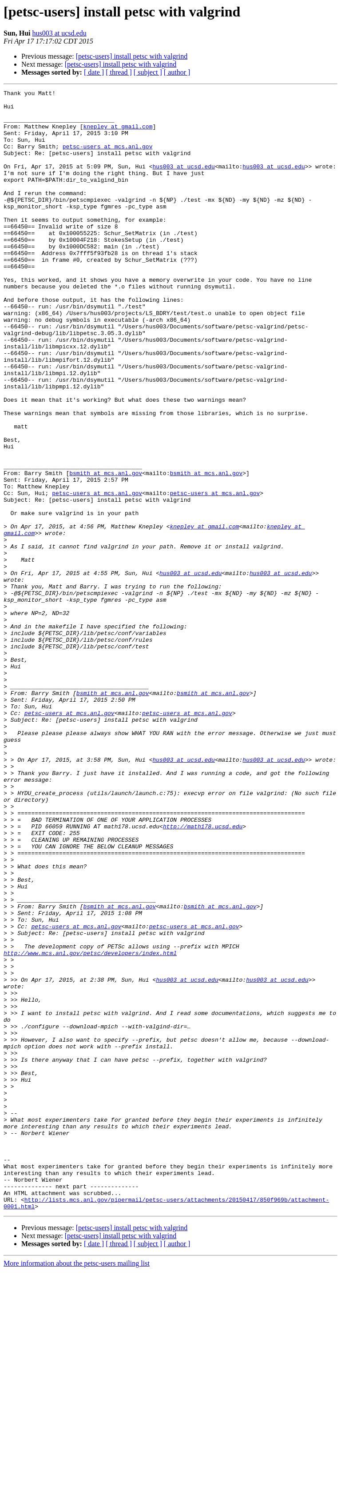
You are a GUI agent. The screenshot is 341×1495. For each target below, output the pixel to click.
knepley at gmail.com (117, 134)
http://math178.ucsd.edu (202, 974)
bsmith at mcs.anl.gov (105, 550)
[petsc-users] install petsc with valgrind (132, 56)
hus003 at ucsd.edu (59, 33)
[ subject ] (148, 72)
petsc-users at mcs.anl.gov (108, 158)
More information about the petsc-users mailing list (77, 1487)
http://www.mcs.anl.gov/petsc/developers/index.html (90, 1126)
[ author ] (177, 72)
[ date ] (94, 72)
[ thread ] (119, 72)
